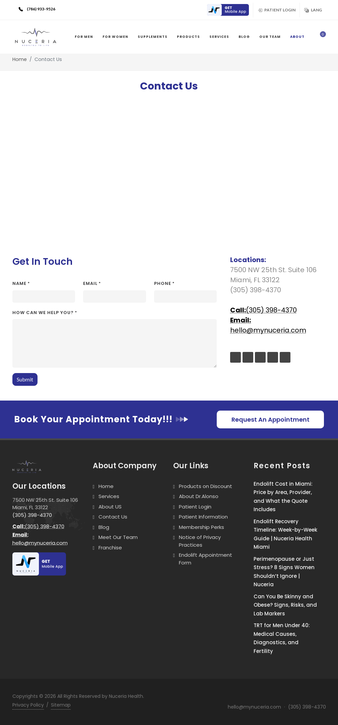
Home (19, 59)
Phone (164, 283)
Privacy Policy (28, 705)
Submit (25, 379)
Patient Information (203, 516)
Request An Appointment (270, 419)
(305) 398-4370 (263, 310)
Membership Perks (201, 527)
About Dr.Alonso (198, 496)
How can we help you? (44, 312)
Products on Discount (205, 486)
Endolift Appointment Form (205, 558)
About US (110, 506)
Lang (313, 9)
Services (108, 496)
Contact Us (112, 516)
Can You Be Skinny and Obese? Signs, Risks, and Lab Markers (285, 605)
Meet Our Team (118, 537)
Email (92, 283)
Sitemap (61, 705)
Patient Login (276, 9)
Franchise (110, 547)
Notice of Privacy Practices (200, 541)
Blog (103, 527)
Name (21, 283)
